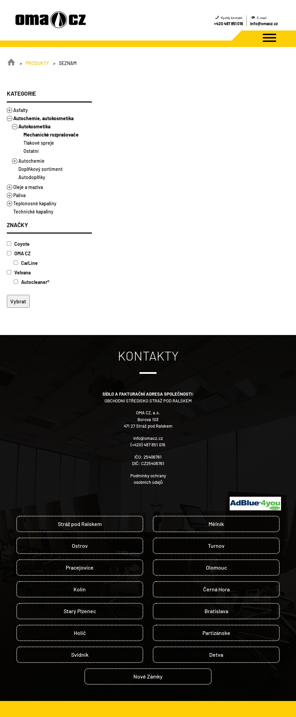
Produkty (37, 63)
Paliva (19, 195)
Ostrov (80, 545)
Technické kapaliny (33, 211)
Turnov (216, 545)
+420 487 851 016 (228, 23)
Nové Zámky (148, 676)
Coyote (18, 244)
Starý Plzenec (80, 611)
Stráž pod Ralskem (80, 524)
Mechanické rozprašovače (51, 135)
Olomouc (216, 567)
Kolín (79, 589)
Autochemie (31, 161)
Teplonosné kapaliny (34, 203)
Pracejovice (80, 567)
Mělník (216, 524)
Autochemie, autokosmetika (43, 118)
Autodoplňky (31, 177)
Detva (216, 654)
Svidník (79, 654)
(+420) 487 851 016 (148, 444)
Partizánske (216, 633)
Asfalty (20, 110)
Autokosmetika (34, 126)
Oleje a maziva (28, 187)
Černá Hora (216, 589)
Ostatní (30, 151)
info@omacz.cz (264, 23)
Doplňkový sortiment (40, 169)
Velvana (19, 272)
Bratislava (216, 611)
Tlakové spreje (38, 143)
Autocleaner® (31, 282)
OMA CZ (19, 253)
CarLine (26, 263)
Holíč (80, 633)
